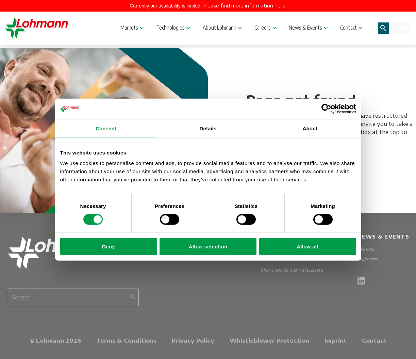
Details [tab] (208, 128)
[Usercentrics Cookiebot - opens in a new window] (326, 108)
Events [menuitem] (367, 259)
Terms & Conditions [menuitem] (126, 340)
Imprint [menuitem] (336, 340)
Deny (108, 246)
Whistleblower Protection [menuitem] (269, 340)
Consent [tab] (106, 128)
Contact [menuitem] (374, 340)
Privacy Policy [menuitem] (193, 340)
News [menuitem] (365, 248)
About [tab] (310, 128)
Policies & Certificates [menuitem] (292, 269)
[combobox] (73, 297)
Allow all (307, 246)
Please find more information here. (244, 6)
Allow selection (208, 246)
